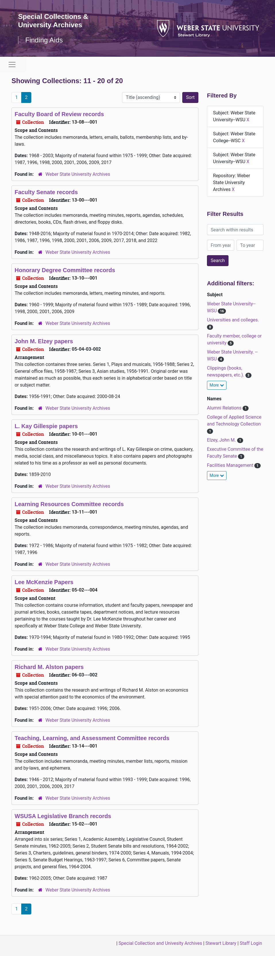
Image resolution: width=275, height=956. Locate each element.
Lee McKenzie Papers (44, 582)
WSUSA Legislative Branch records (63, 816)
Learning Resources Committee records (69, 504)
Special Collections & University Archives (53, 21)
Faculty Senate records (46, 192)
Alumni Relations (225, 408)
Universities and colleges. (233, 320)
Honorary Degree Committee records (65, 270)
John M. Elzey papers (44, 341)
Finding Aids (44, 40)
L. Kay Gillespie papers (46, 426)
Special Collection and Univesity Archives (160, 943)
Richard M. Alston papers (49, 667)
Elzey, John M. (222, 440)
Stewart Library (221, 943)
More (217, 385)
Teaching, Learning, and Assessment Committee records (92, 738)
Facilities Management (230, 465)
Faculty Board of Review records (59, 114)
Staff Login (251, 943)
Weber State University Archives (77, 174)
